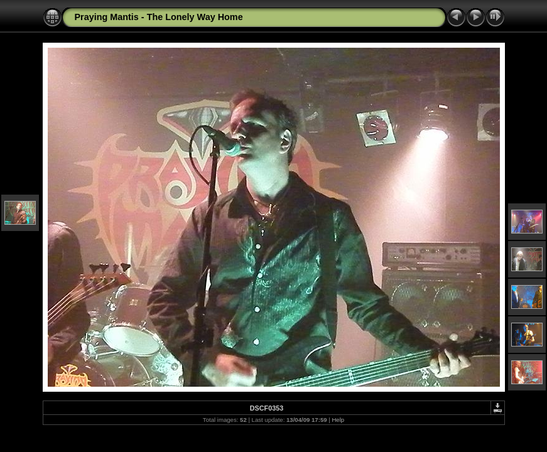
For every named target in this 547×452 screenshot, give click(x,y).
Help (338, 419)
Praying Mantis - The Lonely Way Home (159, 17)
